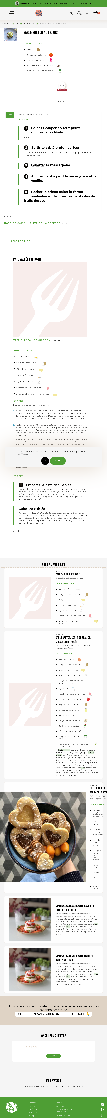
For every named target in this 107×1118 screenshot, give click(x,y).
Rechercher (79, 13)
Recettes (29, 24)
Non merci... (58, 461)
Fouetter (38, 165)
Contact (72, 13)
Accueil (6, 24)
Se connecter (87, 13)
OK (45, 461)
